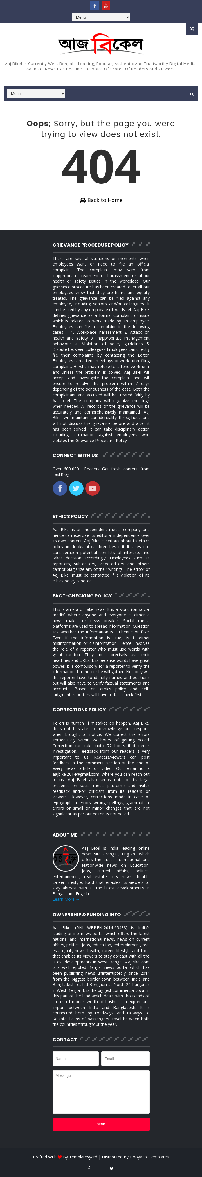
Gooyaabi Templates (149, 1157)
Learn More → (66, 899)
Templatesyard (83, 1157)
